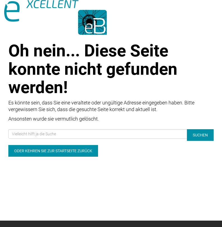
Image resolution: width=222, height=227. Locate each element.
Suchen (200, 135)
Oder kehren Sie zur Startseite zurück (53, 151)
